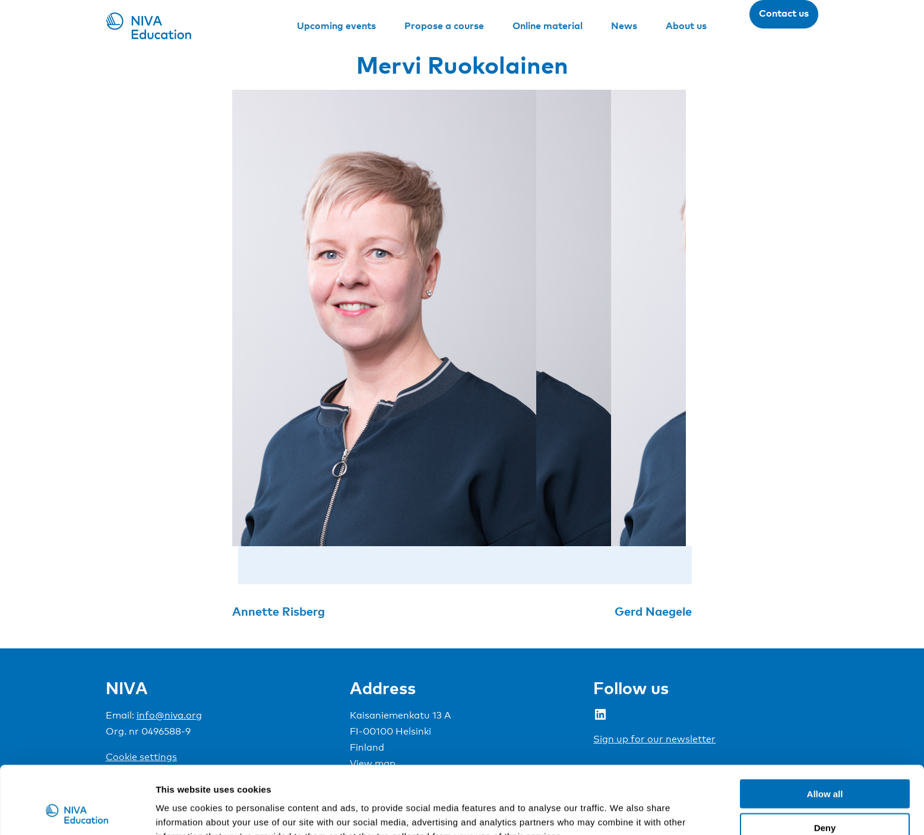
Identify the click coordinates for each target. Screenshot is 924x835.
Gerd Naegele (653, 611)
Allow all (825, 730)
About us (686, 25)
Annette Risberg (278, 611)
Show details (623, 811)
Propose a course (444, 25)
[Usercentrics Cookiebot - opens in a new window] (77, 812)
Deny (825, 764)
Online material (547, 25)
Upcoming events (336, 25)
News (624, 25)
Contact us (784, 13)
